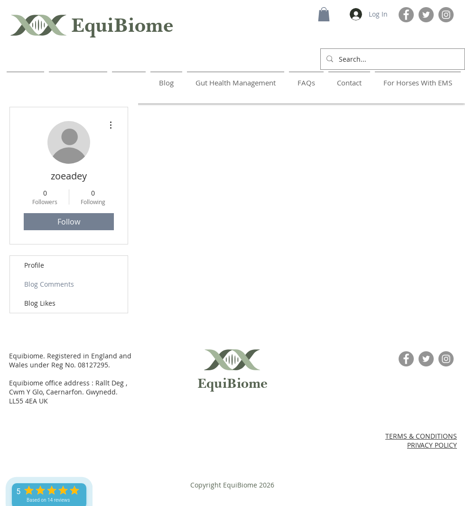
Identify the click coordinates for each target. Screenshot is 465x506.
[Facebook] (406, 14)
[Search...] (392, 59)
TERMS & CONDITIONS (421, 435)
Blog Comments (49, 284)
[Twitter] (426, 14)
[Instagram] (446, 14)
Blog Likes (40, 303)
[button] (324, 14)
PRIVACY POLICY (432, 445)
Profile (34, 265)
